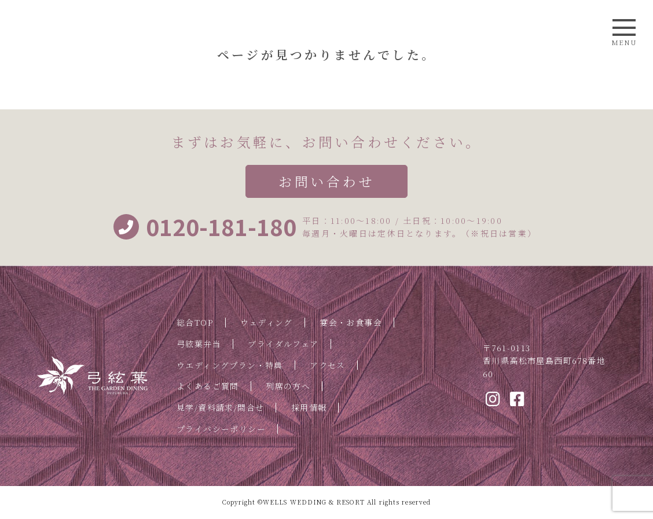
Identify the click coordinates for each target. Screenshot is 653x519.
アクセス (328, 365)
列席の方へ (288, 386)
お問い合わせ (326, 181)
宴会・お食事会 (351, 322)
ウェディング (266, 322)
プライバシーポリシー (221, 429)
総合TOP (195, 322)
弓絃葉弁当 (199, 343)
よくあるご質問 (208, 386)
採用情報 (309, 407)
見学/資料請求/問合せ (220, 407)
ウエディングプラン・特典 (230, 365)
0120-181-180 (204, 226)
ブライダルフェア (283, 343)
